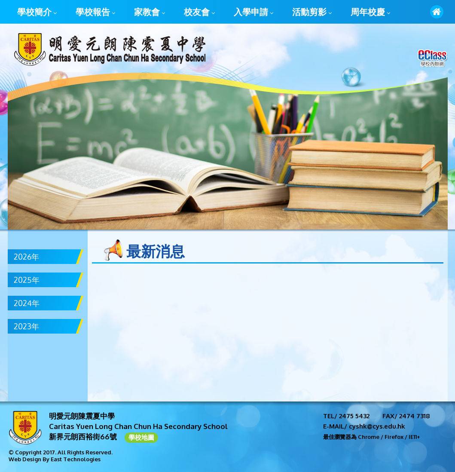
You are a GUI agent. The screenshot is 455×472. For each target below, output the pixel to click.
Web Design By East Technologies (55, 459)
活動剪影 (312, 12)
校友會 (199, 12)
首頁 (436, 11)
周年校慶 (370, 12)
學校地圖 (141, 437)
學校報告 (95, 12)
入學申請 (253, 12)
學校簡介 (37, 12)
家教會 (149, 12)
